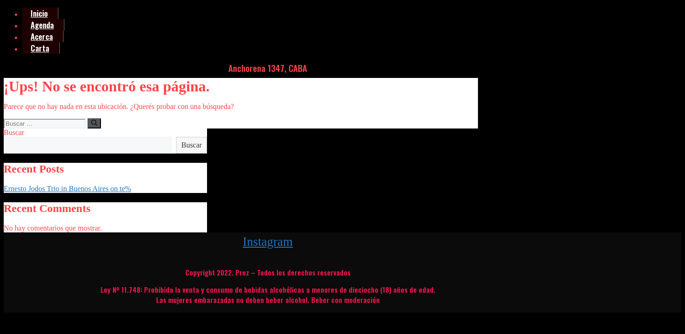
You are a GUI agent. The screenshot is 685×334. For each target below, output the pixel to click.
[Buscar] (94, 123)
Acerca (42, 36)
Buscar (14, 132)
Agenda (42, 25)
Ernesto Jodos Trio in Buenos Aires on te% (67, 189)
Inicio (39, 13)
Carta (40, 48)
